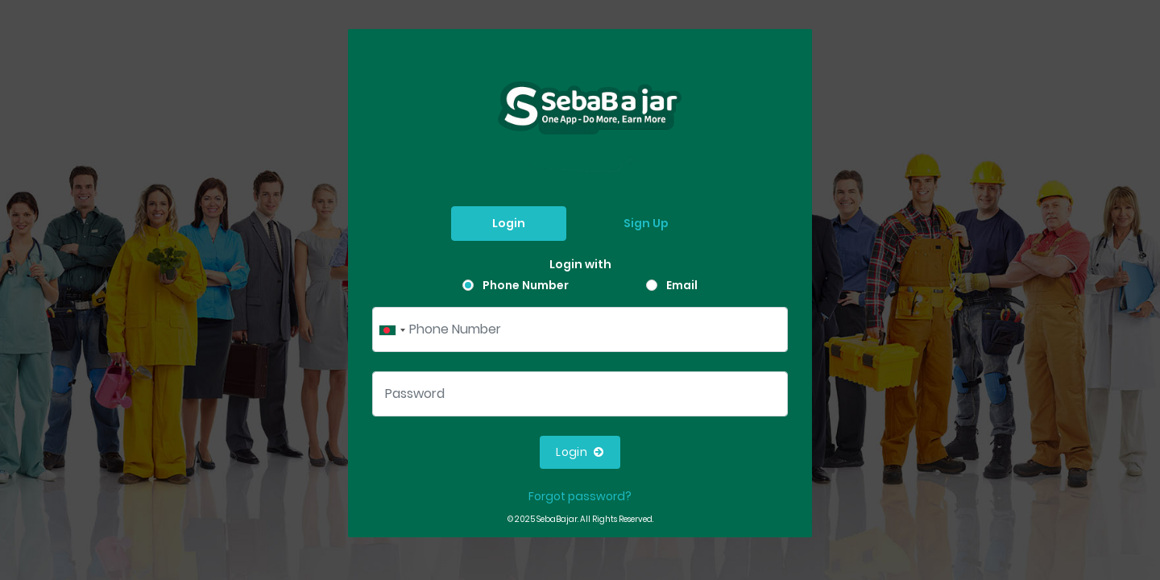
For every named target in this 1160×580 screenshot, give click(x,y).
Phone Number (526, 285)
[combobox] (391, 330)
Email (682, 285)
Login (508, 223)
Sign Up (646, 223)
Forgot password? (580, 496)
